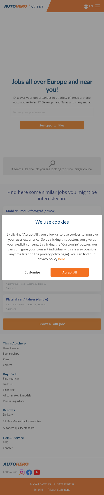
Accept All (69, 272)
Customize (32, 272)
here (62, 259)
